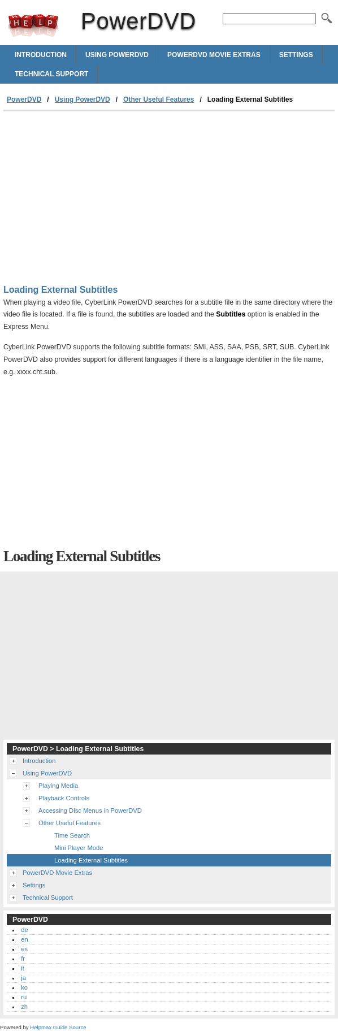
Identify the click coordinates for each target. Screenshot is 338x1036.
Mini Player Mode (78, 847)
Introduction (41, 55)
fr (23, 958)
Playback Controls (63, 798)
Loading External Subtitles (91, 860)
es (24, 949)
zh (24, 1006)
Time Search (72, 835)
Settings (296, 55)
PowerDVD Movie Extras (214, 55)
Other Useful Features (158, 99)
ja (23, 977)
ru (24, 997)
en (24, 939)
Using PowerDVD (117, 55)
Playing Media (58, 785)
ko (24, 987)
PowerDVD (33, 25)
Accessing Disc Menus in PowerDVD (90, 810)
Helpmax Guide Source (58, 1027)
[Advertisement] (98, 196)
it (22, 968)
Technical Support (51, 74)
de (24, 929)
